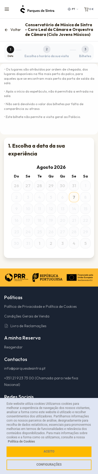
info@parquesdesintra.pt (24, 368)
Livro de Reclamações (25, 326)
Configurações (49, 464)
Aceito (49, 451)
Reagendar (13, 347)
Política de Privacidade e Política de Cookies (40, 306)
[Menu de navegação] (6, 9)
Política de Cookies (21, 441)
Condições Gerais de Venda (26, 316)
